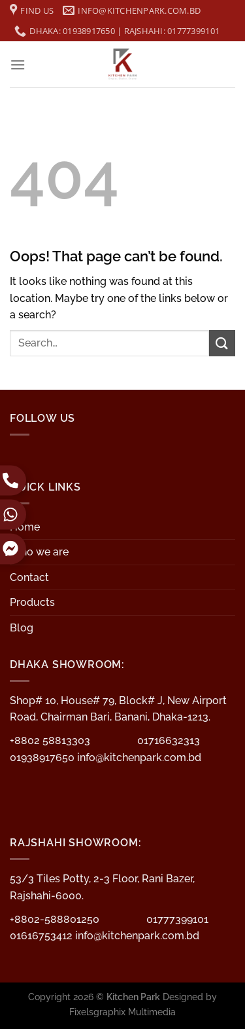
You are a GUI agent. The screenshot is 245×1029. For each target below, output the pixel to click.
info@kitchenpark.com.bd (139, 757)
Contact (29, 577)
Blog (21, 628)
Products (32, 602)
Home (25, 527)
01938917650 (43, 757)
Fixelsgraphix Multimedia (122, 1011)
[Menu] (17, 64)
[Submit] (222, 343)
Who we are (39, 552)
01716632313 (168, 740)
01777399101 (177, 919)
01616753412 (42, 935)
